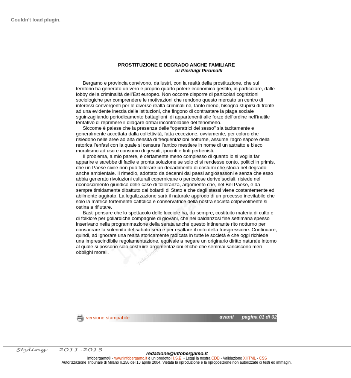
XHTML (249, 358)
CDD (215, 358)
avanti (227, 317)
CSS (263, 358)
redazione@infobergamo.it (177, 353)
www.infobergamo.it (130, 358)
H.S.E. (177, 358)
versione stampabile (108, 317)
